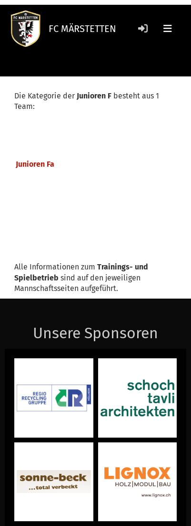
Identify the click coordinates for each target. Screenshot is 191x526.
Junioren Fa (35, 164)
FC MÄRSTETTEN (82, 28)
